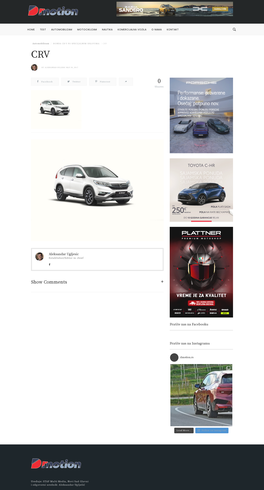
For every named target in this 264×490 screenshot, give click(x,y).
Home (31, 29)
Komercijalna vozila (132, 29)
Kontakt (173, 29)
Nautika (107, 29)
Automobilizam (61, 29)
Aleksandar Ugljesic (55, 68)
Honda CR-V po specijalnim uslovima (76, 43)
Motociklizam (87, 29)
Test (43, 29)
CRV (105, 43)
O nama (157, 29)
